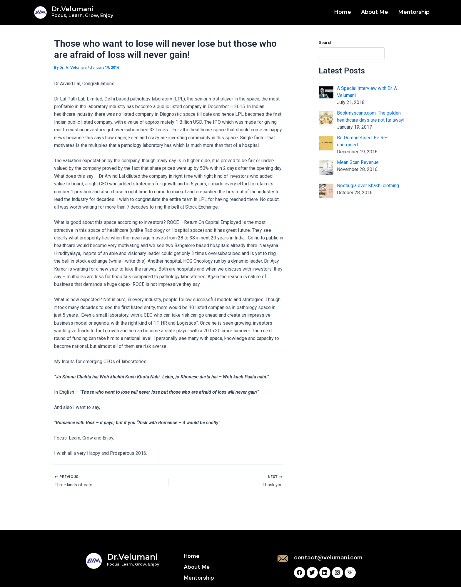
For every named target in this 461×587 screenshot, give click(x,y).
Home (342, 12)
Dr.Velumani (82, 11)
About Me (374, 12)
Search (326, 42)
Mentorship (414, 12)
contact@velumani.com (328, 557)
